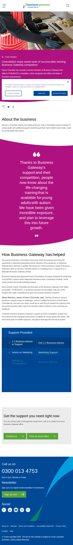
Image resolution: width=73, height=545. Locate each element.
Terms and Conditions (27, 526)
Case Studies (9, 57)
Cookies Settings (13, 93)
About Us (5, 526)
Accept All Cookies (59, 93)
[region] (36, 89)
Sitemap (14, 526)
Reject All (41, 93)
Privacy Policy (61, 526)
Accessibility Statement (45, 526)
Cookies (5, 531)
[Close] (67, 82)
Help (11, 531)
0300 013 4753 (20, 471)
